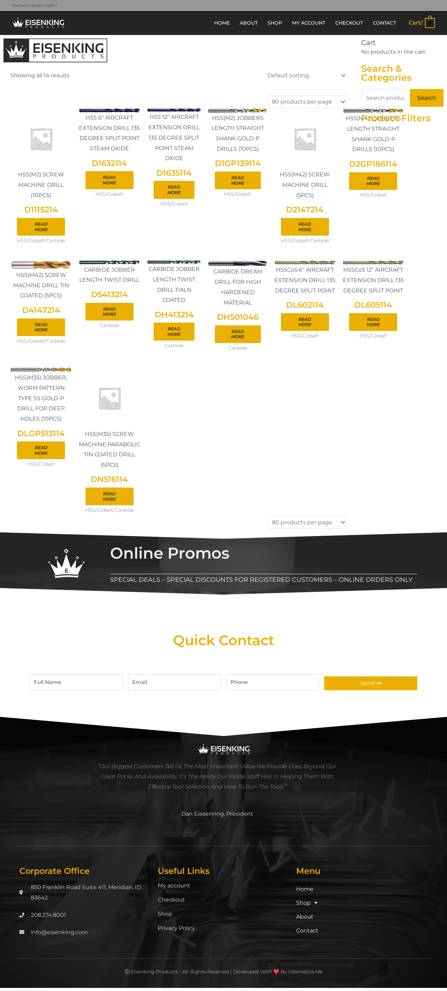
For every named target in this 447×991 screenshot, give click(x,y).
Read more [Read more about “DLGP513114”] (41, 453)
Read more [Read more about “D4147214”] (41, 329)
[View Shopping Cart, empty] (421, 22)
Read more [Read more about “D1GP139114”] (239, 181)
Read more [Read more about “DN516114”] (110, 499)
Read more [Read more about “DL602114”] (306, 324)
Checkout (171, 903)
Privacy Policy (176, 931)
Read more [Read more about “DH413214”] (174, 333)
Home (304, 892)
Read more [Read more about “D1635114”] (174, 190)
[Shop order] (305, 75)
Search (426, 98)
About (304, 920)
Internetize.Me (305, 975)
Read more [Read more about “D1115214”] (41, 228)
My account (174, 888)
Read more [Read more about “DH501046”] (239, 336)
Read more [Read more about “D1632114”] (110, 180)
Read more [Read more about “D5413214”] (110, 313)
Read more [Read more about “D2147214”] (306, 227)
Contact (307, 933)
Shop (165, 917)
